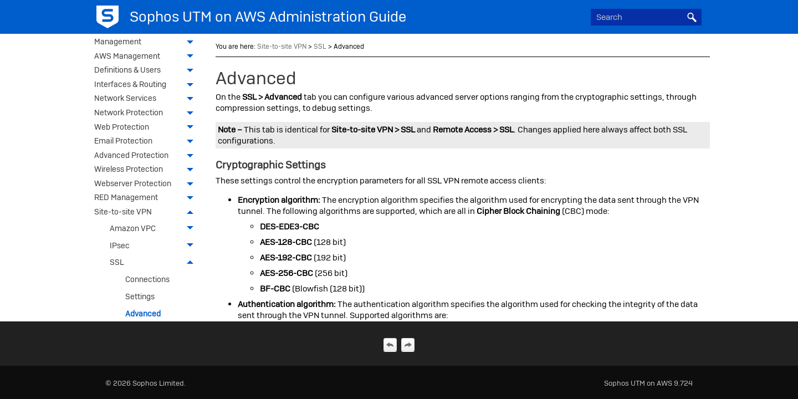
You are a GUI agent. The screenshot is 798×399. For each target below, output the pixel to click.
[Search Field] (646, 17)
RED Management (147, 198)
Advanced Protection (147, 156)
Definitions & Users (147, 71)
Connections (147, 279)
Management (147, 42)
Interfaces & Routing (147, 85)
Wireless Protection (147, 170)
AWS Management (147, 57)
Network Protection (147, 113)
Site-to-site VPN (147, 213)
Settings (140, 296)
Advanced (143, 314)
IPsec (155, 245)
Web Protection (147, 128)
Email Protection (147, 142)
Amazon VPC (155, 228)
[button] (692, 17)
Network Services (147, 99)
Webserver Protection (147, 184)
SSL (155, 262)
